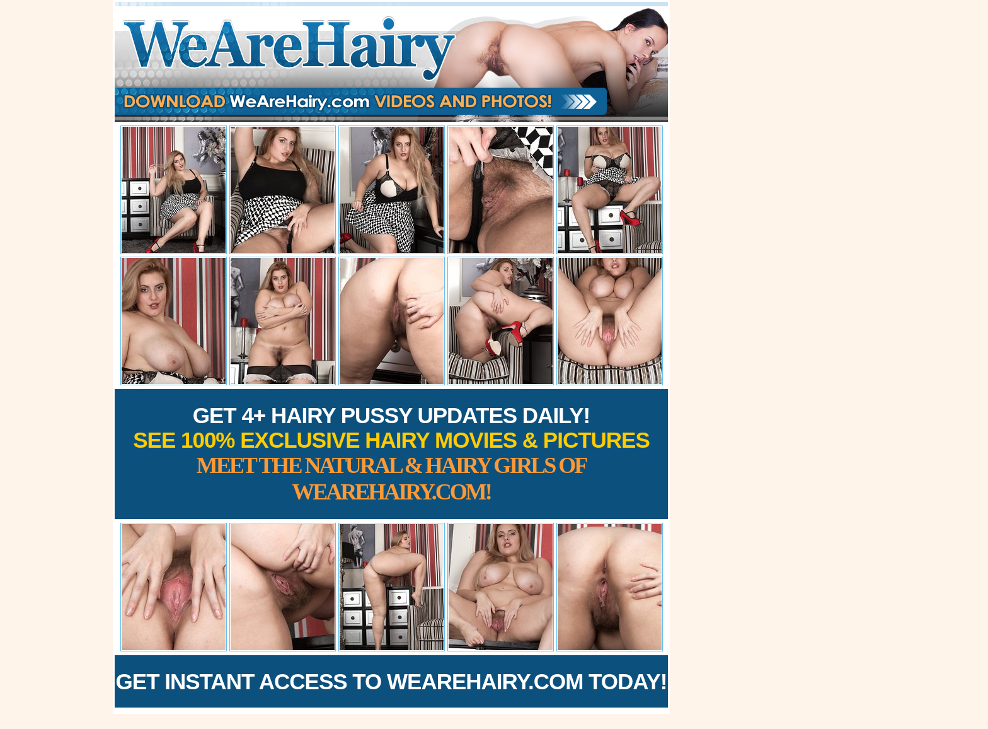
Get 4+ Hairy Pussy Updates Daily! (391, 453)
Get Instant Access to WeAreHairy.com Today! (391, 681)
